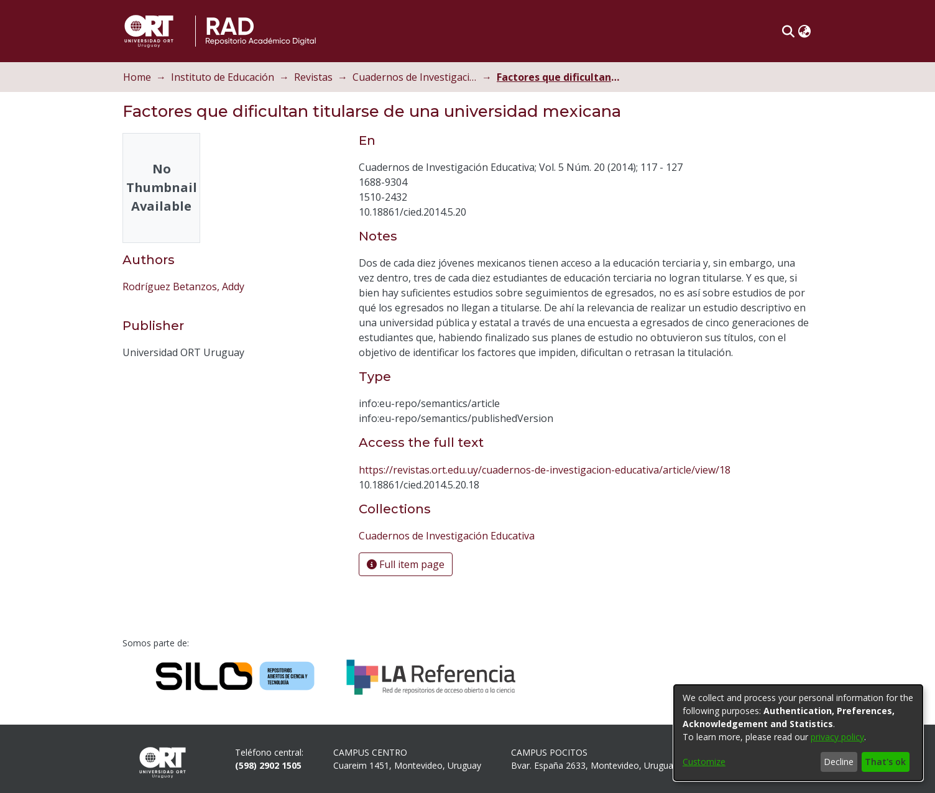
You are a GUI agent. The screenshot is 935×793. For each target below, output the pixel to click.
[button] (788, 31)
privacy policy (837, 737)
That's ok (885, 762)
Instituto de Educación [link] (222, 77)
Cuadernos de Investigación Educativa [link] (414, 77)
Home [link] (137, 77)
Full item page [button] (405, 564)
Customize (704, 762)
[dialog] (798, 733)
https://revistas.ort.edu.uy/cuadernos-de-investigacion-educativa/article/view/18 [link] (544, 470)
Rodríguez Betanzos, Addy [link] (183, 286)
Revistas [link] (313, 77)
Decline (839, 762)
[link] (447, 536)
